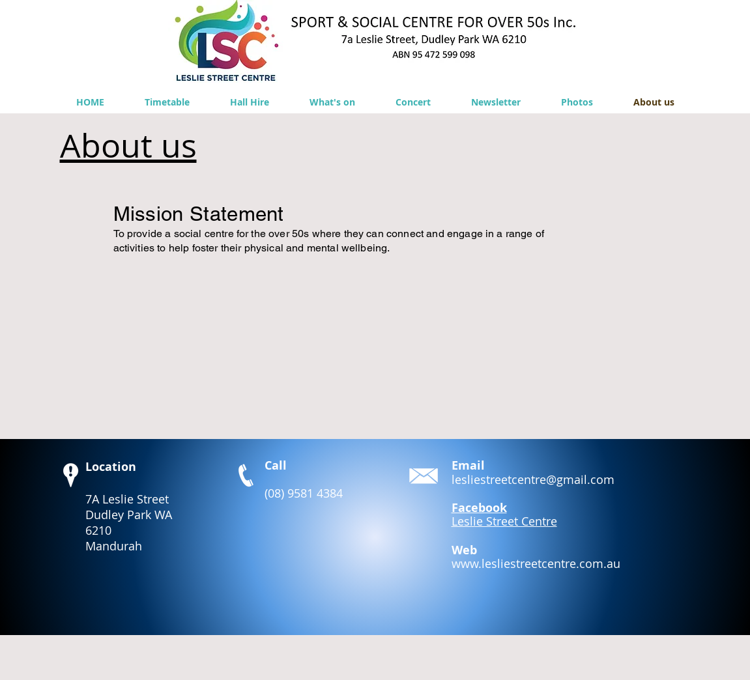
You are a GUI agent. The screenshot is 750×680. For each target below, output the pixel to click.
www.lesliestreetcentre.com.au (536, 563)
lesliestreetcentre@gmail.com (533, 479)
